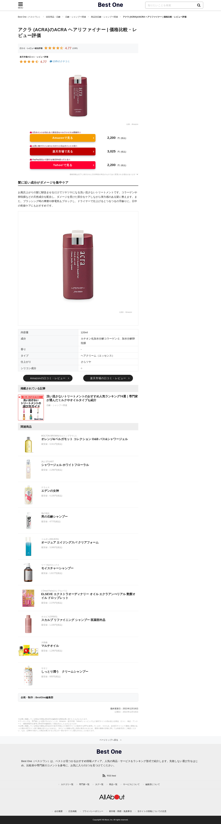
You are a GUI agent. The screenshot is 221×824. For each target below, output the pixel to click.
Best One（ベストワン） (29, 17)
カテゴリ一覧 (67, 784)
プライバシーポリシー (93, 811)
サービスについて (131, 784)
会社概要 (58, 811)
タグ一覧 (99, 784)
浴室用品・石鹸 (53, 17)
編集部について (152, 784)
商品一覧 (113, 784)
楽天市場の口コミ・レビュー (108, 378)
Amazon (135, 124)
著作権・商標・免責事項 (120, 811)
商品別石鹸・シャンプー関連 (104, 17)
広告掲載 (72, 811)
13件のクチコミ (59, 61)
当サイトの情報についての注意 (151, 811)
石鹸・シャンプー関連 (75, 17)
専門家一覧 (84, 784)
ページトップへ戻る (108, 740)
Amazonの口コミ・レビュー (47, 378)
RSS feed (111, 776)
